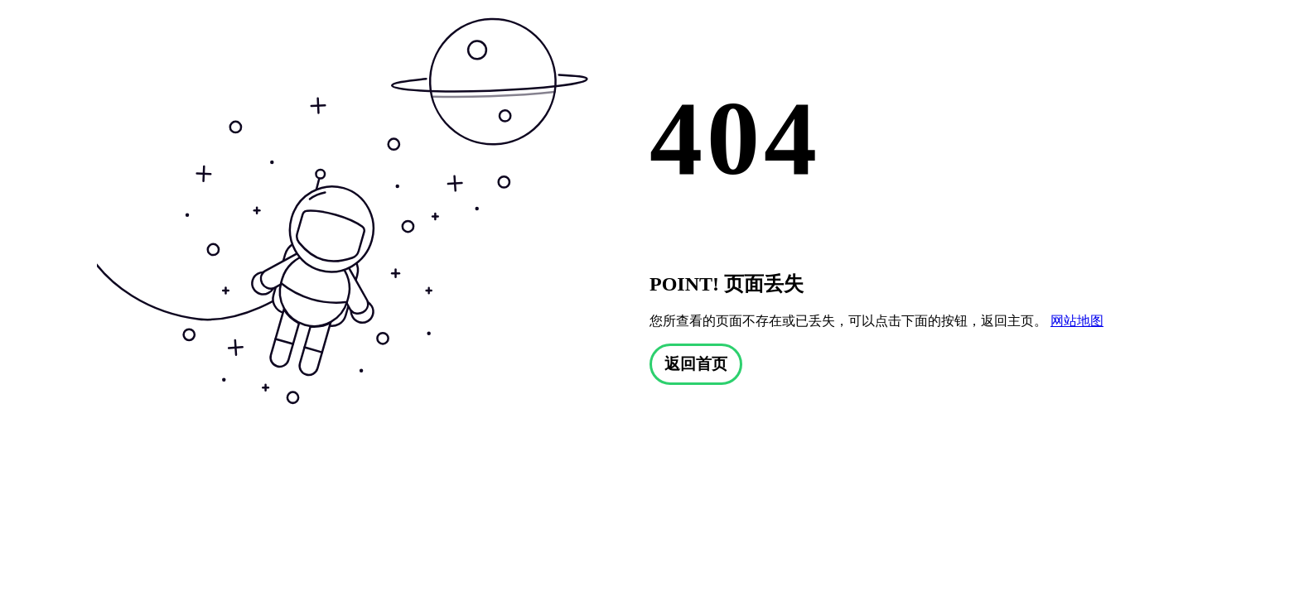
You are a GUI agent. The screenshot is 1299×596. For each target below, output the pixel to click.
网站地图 (1076, 321)
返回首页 (695, 363)
